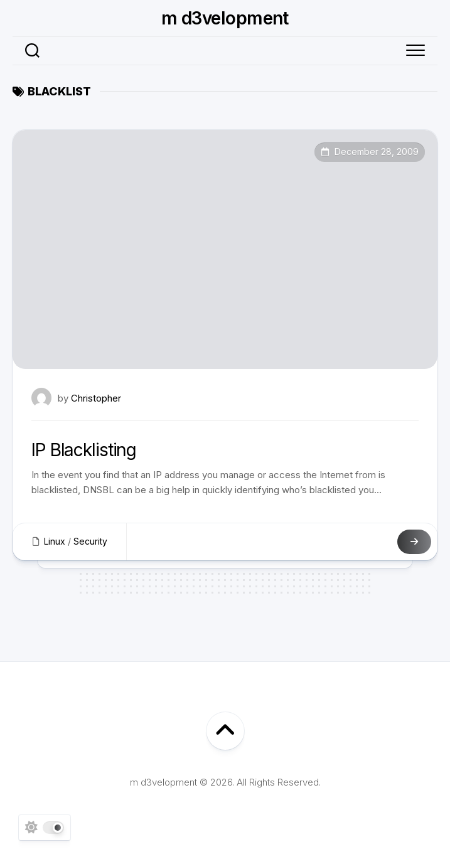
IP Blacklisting (83, 450)
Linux (54, 541)
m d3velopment (225, 18)
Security (90, 541)
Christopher (96, 398)
